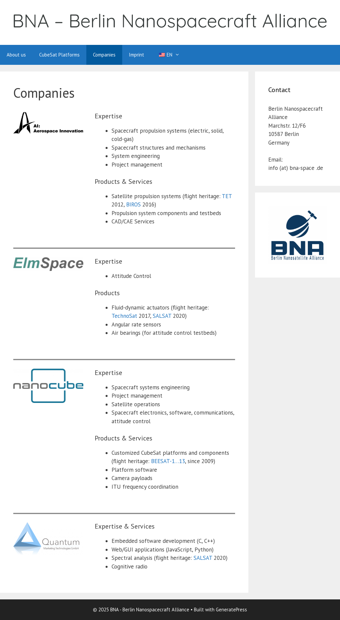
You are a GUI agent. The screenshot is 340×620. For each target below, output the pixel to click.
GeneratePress (231, 609)
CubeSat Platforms (59, 55)
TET (227, 196)
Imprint (136, 55)
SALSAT (162, 315)
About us (16, 55)
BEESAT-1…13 (168, 461)
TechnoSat (124, 315)
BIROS (133, 204)
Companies (104, 55)
